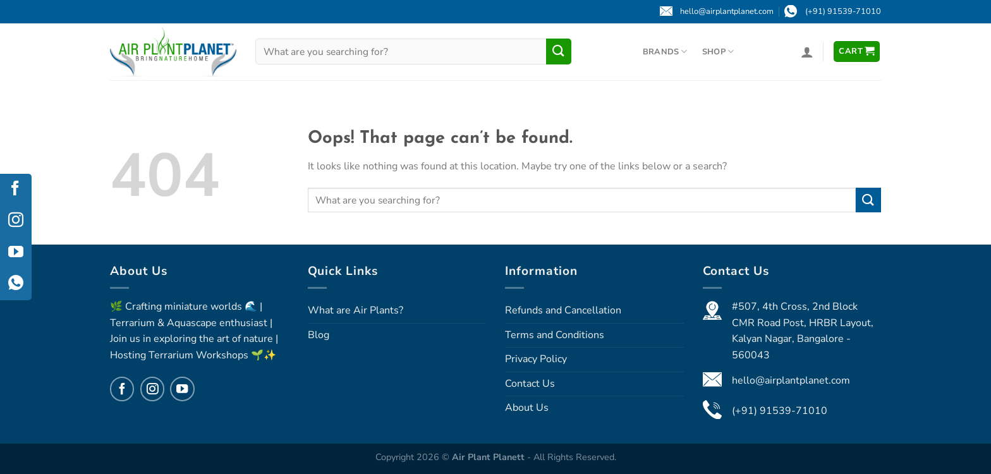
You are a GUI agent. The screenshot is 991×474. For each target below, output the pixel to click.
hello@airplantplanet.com (791, 380)
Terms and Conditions (554, 335)
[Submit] (558, 51)
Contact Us (530, 384)
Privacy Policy (536, 359)
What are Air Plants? (355, 310)
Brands (665, 52)
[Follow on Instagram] (152, 389)
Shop (718, 52)
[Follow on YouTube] (182, 389)
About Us (527, 408)
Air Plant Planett (489, 457)
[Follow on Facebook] (122, 389)
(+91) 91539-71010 (779, 411)
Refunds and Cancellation (563, 310)
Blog (318, 335)
